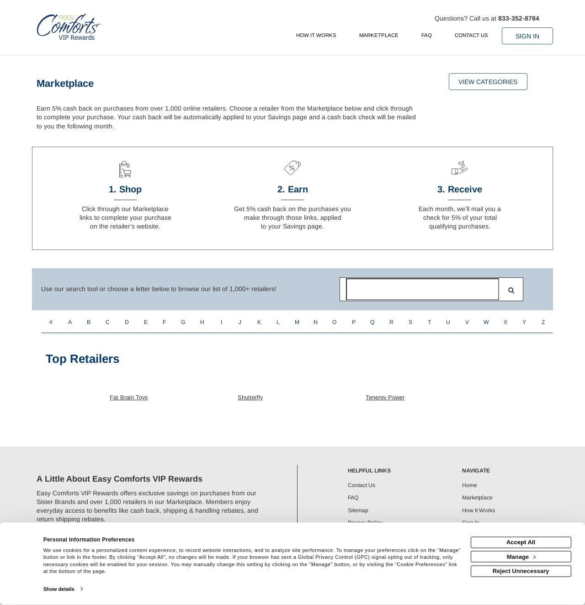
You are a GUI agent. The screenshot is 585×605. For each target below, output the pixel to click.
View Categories (487, 81)
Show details (58, 589)
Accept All (520, 542)
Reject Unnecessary (521, 571)
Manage (521, 556)
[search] (511, 290)
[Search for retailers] (422, 289)
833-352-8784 (518, 18)
